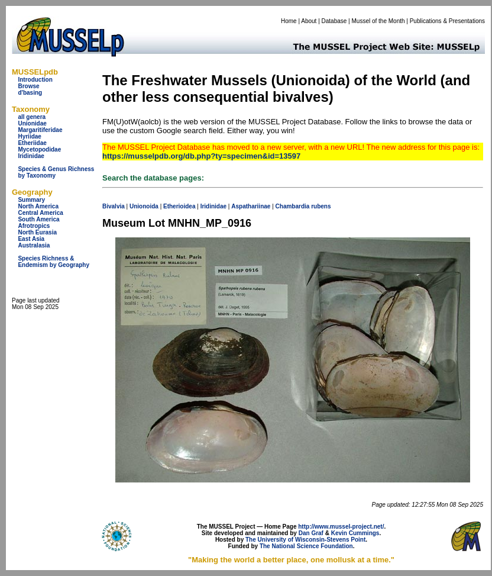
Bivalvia (113, 206)
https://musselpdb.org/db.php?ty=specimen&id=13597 (201, 156)
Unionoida (144, 206)
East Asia (31, 239)
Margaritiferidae (40, 130)
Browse (28, 86)
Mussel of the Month (378, 21)
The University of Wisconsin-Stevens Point (305, 539)
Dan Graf (311, 533)
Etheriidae (32, 143)
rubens (321, 206)
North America (38, 206)
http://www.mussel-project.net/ (341, 526)
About (308, 21)
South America (38, 219)
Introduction (35, 79)
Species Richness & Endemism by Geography (53, 261)
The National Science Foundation (306, 546)
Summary (31, 200)
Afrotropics (34, 226)
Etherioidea (179, 206)
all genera (32, 117)
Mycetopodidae (39, 149)
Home (289, 21)
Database (334, 21)
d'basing (30, 92)
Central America (40, 213)
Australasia (34, 245)
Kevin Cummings (355, 533)
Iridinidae (31, 156)
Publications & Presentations (447, 21)
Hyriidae (29, 136)
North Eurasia (37, 232)
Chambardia (293, 206)
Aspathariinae (250, 206)
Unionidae (32, 123)
